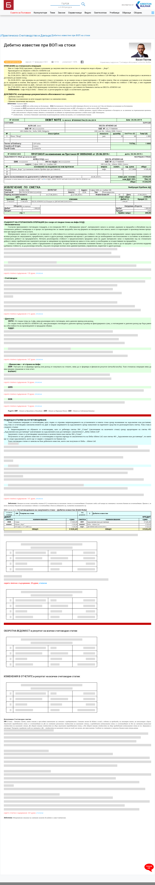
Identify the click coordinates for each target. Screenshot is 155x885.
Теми (52, 13)
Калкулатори (40, 13)
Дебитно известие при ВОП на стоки (71, 35)
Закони (61, 13)
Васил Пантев (143, 59)
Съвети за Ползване (20, 13)
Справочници (75, 13)
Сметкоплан (100, 13)
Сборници (139, 13)
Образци (126, 13)
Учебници (114, 13)
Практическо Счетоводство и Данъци (26, 35)
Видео (88, 13)
